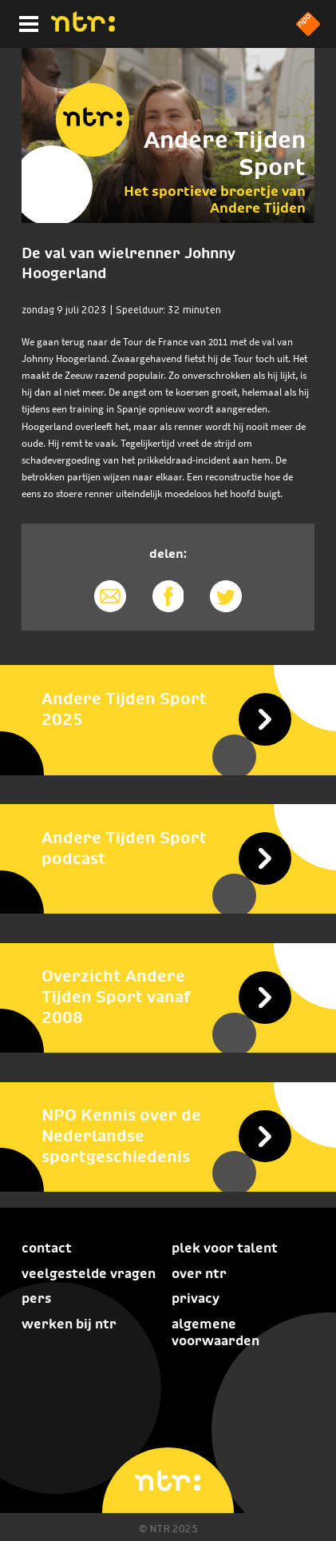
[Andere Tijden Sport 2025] (168, 708)
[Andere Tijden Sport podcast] (168, 847)
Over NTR (199, 1273)
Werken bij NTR (69, 1324)
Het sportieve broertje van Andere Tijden (215, 199)
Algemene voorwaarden (215, 1332)
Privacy (195, 1298)
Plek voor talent (225, 1248)
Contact (47, 1248)
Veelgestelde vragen (89, 1273)
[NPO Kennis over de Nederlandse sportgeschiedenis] (168, 1135)
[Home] (83, 27)
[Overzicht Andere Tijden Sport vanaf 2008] (168, 996)
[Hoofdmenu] (25, 21)
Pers (36, 1298)
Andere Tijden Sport (225, 153)
